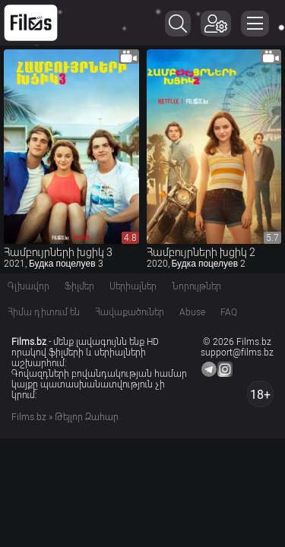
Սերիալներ (133, 286)
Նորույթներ (196, 286)
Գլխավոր (28, 286)
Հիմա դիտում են (44, 312)
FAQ (228, 312)
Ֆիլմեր (79, 286)
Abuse (192, 312)
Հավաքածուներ (129, 312)
